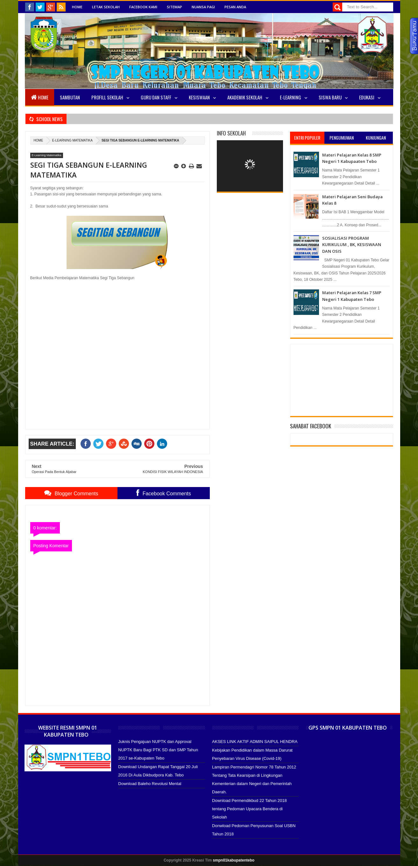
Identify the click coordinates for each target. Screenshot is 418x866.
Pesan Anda (235, 6)
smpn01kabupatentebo (233, 860)
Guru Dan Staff (156, 97)
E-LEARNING (290, 97)
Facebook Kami (143, 6)
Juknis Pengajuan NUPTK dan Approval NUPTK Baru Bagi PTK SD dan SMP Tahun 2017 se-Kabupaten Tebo (158, 749)
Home (77, 6)
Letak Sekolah (106, 6)
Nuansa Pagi (203, 6)
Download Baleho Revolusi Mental (149, 783)
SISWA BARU (330, 97)
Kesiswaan (199, 97)
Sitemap (174, 6)
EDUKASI (366, 97)
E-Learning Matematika (72, 140)
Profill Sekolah (107, 97)
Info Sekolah (231, 133)
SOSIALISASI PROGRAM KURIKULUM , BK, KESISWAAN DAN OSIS (351, 244)
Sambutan (70, 97)
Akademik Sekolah (244, 97)
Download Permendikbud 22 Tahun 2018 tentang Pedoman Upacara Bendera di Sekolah (249, 808)
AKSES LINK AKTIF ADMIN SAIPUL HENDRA (254, 741)
